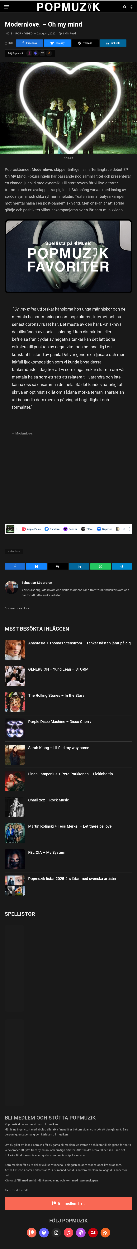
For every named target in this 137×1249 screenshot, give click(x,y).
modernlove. (14, 551)
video (28, 33)
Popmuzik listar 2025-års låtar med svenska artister (72, 878)
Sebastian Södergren (36, 583)
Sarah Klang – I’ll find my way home (58, 747)
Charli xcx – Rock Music (48, 800)
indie (8, 33)
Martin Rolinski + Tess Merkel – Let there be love (70, 826)
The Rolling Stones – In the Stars (56, 695)
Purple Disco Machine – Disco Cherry (59, 721)
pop (18, 33)
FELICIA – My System (46, 852)
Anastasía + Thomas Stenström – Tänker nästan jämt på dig (79, 643)
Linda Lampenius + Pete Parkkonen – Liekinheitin (70, 774)
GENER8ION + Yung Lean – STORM (58, 669)
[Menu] (6, 7)
